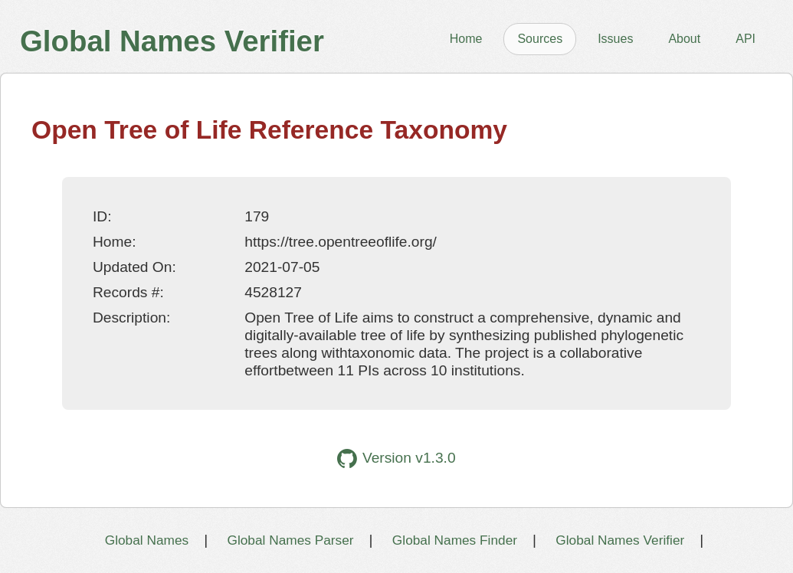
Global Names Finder (454, 540)
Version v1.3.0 (396, 458)
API (745, 38)
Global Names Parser (290, 540)
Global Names (146, 540)
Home (466, 38)
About (684, 38)
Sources (539, 38)
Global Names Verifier (619, 540)
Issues (615, 38)
